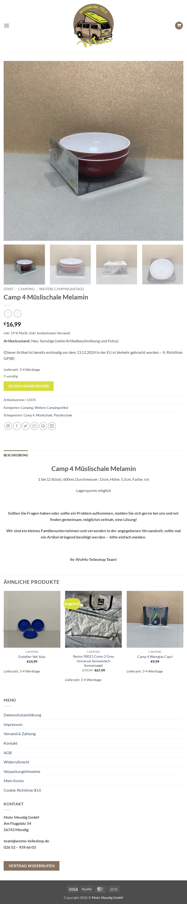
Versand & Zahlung (20, 733)
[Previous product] (17, 313)
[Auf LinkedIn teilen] (52, 426)
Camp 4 (29, 415)
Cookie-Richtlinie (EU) (22, 790)
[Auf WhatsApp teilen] (8, 426)
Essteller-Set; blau (32, 656)
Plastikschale (63, 415)
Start (9, 289)
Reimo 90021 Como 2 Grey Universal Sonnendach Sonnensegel (93, 660)
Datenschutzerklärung (22, 714)
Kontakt (11, 743)
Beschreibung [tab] (16, 455)
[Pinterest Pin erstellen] (43, 426)
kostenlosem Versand (53, 333)
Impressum (13, 724)
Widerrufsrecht (16, 762)
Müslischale (44, 415)
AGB (8, 752)
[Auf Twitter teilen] (26, 426)
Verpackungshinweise (22, 771)
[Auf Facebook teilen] (17, 426)
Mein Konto (14, 780)
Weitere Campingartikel (61, 289)
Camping (26, 289)
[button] (6, 25)
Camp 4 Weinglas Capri (155, 656)
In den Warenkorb (29, 386)
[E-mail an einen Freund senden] (34, 426)
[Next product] (8, 313)
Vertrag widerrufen (32, 866)
